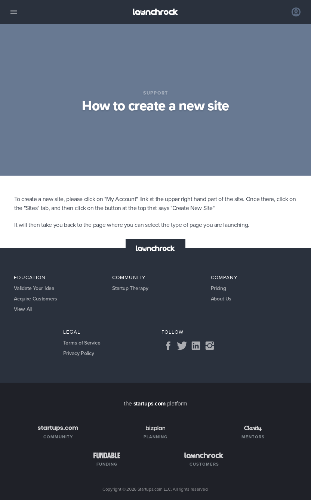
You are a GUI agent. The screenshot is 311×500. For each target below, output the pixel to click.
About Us (221, 299)
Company (224, 277)
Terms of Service (82, 343)
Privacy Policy (78, 353)
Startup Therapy (130, 288)
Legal (71, 332)
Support (155, 93)
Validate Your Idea (34, 288)
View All (23, 309)
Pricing (218, 288)
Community (129, 277)
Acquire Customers (35, 299)
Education (30, 277)
